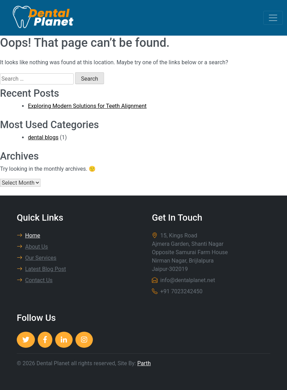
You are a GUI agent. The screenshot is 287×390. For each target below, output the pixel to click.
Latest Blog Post (41, 269)
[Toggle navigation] (273, 18)
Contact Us (35, 280)
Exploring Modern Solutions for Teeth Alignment (87, 106)
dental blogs (43, 137)
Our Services (37, 258)
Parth (144, 363)
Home (28, 235)
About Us (32, 246)
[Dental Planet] (26, 340)
